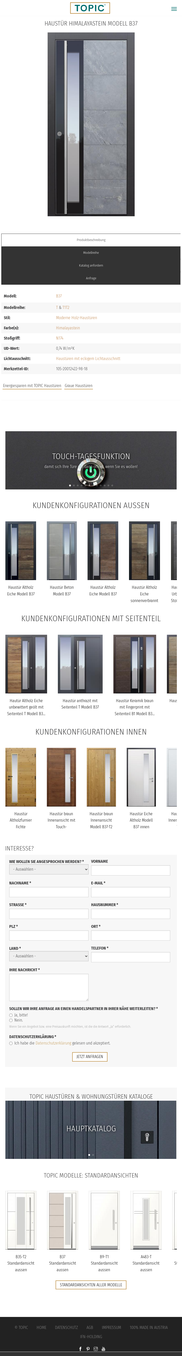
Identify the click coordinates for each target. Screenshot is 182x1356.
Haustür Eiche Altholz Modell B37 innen (141, 820)
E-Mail (98, 883)
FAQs (91, 421)
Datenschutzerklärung (32, 1036)
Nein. (16, 1020)
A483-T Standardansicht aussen (146, 1263)
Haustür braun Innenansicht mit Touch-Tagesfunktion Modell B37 (61, 826)
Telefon (100, 948)
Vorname (99, 861)
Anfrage (91, 278)
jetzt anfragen (90, 1056)
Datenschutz (66, 1327)
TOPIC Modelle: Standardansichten (91, 1175)
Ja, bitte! (18, 1015)
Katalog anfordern (91, 265)
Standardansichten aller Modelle (91, 1284)
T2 (67, 307)
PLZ (13, 926)
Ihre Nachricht (24, 969)
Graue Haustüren (78, 385)
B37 (59, 296)
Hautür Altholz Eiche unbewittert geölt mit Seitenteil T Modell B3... (26, 707)
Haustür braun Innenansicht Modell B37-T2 (101, 820)
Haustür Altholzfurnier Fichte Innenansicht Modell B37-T (21, 826)
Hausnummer (104, 904)
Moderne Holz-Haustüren (76, 317)
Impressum (111, 1327)
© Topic (21, 1327)
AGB (90, 1327)
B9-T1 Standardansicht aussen (104, 1263)
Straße (18, 904)
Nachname (20, 883)
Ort (96, 926)
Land (15, 948)
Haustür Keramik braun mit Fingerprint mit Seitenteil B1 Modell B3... (135, 707)
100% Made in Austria (149, 1327)
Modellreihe (91, 253)
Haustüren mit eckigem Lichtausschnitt (88, 358)
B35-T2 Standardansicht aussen (20, 1263)
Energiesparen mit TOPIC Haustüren (32, 385)
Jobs (91, 411)
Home (41, 1327)
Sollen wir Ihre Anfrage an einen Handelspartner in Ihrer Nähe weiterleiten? (83, 1008)
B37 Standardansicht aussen (62, 1263)
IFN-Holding (91, 1336)
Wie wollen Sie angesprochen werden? (46, 861)
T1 (64, 307)
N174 (59, 338)
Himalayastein (68, 328)
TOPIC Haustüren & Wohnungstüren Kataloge (91, 1096)
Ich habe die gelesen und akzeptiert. (59, 1043)
